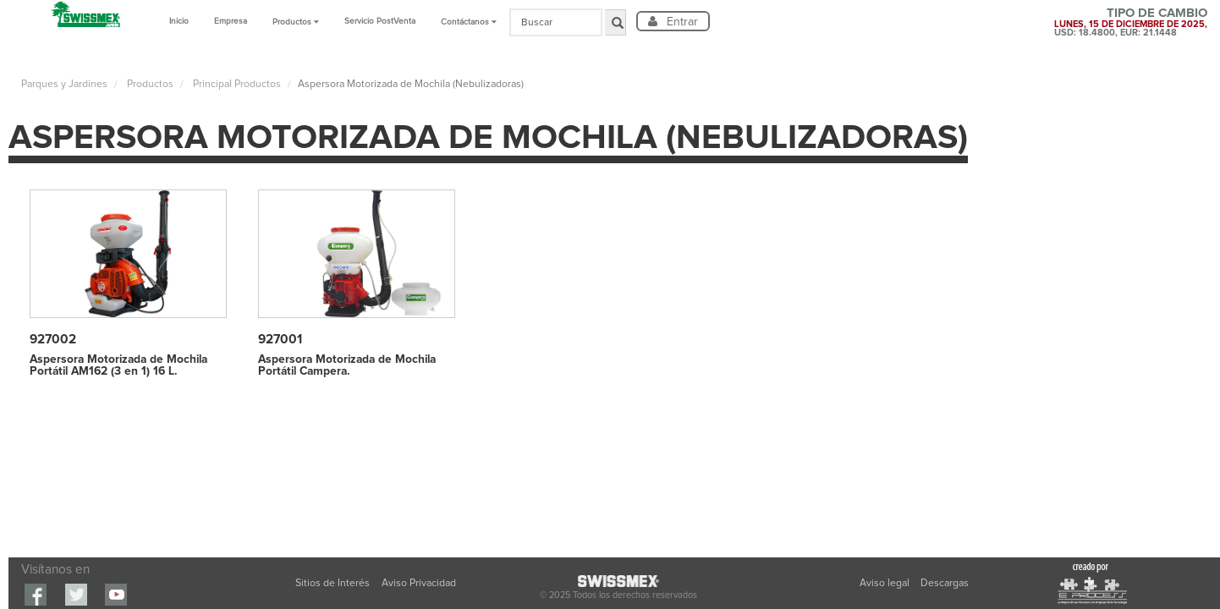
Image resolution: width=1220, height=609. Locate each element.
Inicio (179, 21)
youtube (116, 595)
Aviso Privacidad (419, 583)
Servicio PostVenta (379, 21)
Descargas (944, 583)
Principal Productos (235, 84)
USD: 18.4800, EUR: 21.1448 (1115, 32)
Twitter (76, 595)
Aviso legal (886, 583)
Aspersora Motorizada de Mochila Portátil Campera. (347, 365)
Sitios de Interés (332, 583)
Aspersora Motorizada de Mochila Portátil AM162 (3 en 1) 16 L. (118, 365)
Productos (148, 84)
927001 (280, 339)
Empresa (230, 21)
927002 (53, 339)
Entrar (680, 21)
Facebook (36, 595)
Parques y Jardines (64, 84)
